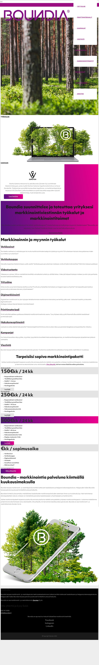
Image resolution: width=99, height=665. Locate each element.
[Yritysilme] (49, 282)
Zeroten (35, 600)
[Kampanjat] (49, 332)
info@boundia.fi (6, 613)
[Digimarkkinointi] (49, 295)
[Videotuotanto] (49, 269)
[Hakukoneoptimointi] (49, 322)
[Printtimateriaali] (49, 309)
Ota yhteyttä (41, 233)
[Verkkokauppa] (49, 259)
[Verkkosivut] (49, 247)
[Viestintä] (49, 345)
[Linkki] (37, 20)
